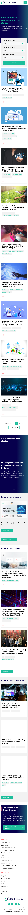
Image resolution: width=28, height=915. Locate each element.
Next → (17, 427)
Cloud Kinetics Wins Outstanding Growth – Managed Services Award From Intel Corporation (14, 651)
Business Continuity (7, 215)
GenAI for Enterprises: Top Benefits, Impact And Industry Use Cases (13, 777)
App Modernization (7, 95)
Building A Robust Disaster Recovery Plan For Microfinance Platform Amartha (13, 284)
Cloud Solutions (6, 174)
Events (3, 881)
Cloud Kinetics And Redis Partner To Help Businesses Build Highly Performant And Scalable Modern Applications (14, 574)
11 (13, 427)
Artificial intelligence (12, 580)
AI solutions (5, 782)
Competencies (5, 888)
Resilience (16, 215)
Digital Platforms (6, 292)
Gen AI (3, 580)
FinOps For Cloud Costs (7, 868)
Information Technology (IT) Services (11, 366)
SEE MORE (6, 530)
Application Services (6, 860)
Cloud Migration (6, 251)
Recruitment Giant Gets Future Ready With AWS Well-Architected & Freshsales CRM (13, 169)
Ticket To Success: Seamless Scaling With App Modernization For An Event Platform (13, 90)
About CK (3, 883)
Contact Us (4, 891)
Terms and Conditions (12, 908)
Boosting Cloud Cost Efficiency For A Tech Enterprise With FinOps (13, 361)
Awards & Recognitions (8, 659)
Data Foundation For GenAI (9, 865)
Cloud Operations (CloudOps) (9, 136)
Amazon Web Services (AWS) (9, 330)
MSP (3, 656)
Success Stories (5, 878)
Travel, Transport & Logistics (9, 407)
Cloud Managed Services (8, 133)
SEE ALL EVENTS (7, 539)
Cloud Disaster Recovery (8, 212)
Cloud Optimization (7, 176)
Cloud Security (6, 746)
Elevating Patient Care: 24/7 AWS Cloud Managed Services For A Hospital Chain (14, 128)
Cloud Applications (7, 97)
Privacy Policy (4, 908)
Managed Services (9, 656)
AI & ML (8, 710)
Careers (3, 894)
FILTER (14, 63)
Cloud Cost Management (13, 369)
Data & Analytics (6, 621)
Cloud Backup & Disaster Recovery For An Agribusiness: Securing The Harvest (13, 207)
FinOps (4, 369)
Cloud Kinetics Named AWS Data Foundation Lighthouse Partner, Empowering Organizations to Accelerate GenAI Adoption (13, 612)
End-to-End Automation (7, 850)
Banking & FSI (5, 289)
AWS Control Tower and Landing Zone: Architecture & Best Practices (13, 741)
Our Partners (4, 886)
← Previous (8, 423)
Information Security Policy (22, 908)
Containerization (5, 858)
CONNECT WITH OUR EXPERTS (10, 827)
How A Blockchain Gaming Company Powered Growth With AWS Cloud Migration (13, 246)
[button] (13, 490)
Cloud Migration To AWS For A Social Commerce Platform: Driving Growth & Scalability (12, 323)
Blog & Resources (6, 876)
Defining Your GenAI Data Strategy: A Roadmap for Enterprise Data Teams (11, 705)
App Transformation (18, 95)
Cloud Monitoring (6, 138)
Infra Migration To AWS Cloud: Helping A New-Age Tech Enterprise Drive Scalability (13, 400)
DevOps (13, 746)
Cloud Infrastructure (17, 251)
